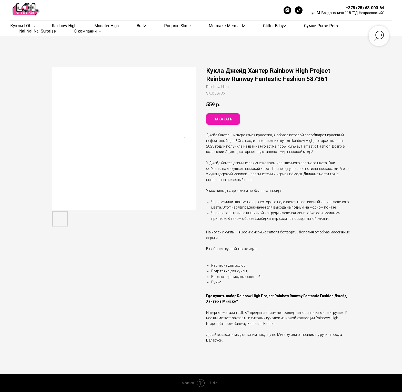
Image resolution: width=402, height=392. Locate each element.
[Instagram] (287, 10)
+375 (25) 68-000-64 (365, 7)
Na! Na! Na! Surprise (37, 31)
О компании (86, 31)
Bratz (141, 25)
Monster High (106, 25)
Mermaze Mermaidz (227, 25)
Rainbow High (64, 25)
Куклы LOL (21, 25)
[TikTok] (299, 10)
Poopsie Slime (177, 25)
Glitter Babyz (274, 25)
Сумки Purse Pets (321, 25)
